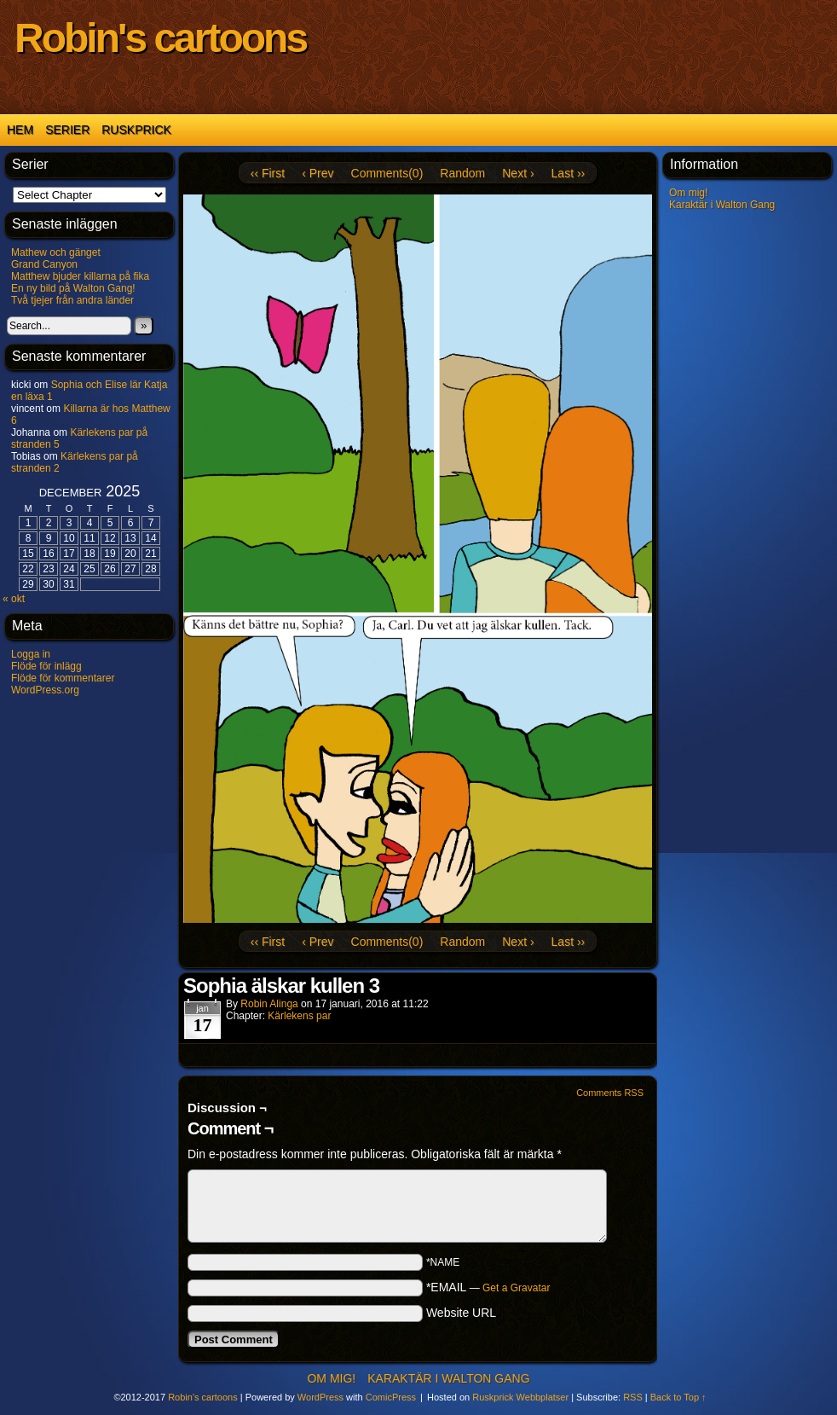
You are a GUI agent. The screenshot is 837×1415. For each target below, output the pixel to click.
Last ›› (568, 173)
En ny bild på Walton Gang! (73, 288)
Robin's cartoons (160, 38)
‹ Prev (317, 173)
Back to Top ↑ (678, 1397)
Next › (518, 173)
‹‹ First (268, 173)
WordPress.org (45, 690)
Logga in (30, 654)
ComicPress (391, 1397)
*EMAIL (488, 1287)
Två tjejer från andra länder (72, 300)
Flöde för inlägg (46, 666)
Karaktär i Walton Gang (722, 205)
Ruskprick (136, 129)
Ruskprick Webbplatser (520, 1397)
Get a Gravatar (516, 1288)
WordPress (320, 1397)
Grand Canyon (44, 264)
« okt (14, 599)
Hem (20, 129)
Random (462, 173)
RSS (633, 1397)
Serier (67, 129)
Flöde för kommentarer (62, 678)
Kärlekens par (299, 1016)
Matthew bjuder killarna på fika (80, 276)
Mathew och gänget (56, 252)
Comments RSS (610, 1092)
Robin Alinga (268, 1004)
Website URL (461, 1312)
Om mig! (688, 193)
